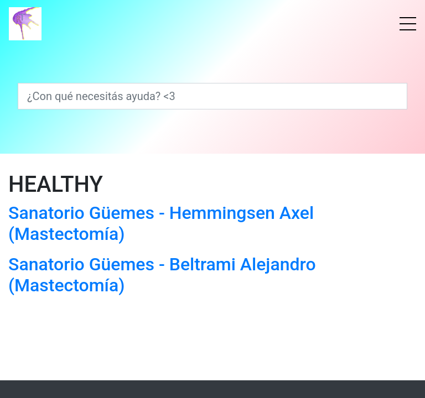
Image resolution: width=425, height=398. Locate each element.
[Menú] (408, 23)
